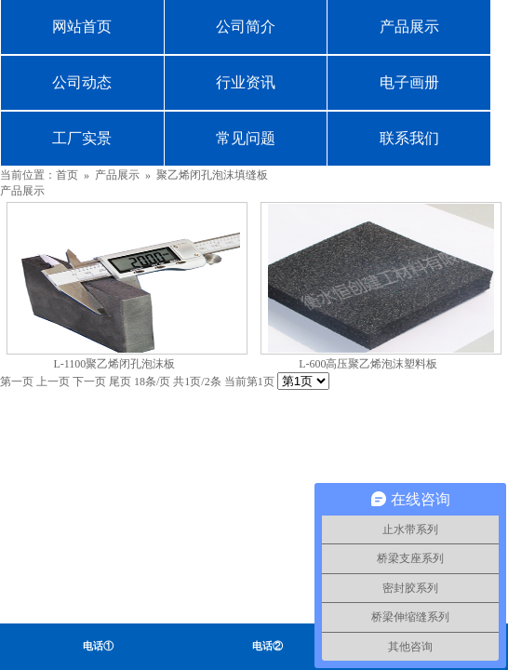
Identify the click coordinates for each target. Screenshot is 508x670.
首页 (67, 174)
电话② (267, 646)
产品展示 (409, 26)
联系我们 (409, 138)
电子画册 (409, 82)
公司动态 (82, 82)
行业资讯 (245, 82)
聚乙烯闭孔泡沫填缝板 (212, 174)
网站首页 (82, 26)
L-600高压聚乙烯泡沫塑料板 (368, 363)
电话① (98, 646)
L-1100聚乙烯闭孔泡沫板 (114, 363)
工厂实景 (82, 138)
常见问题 (245, 138)
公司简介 (245, 26)
